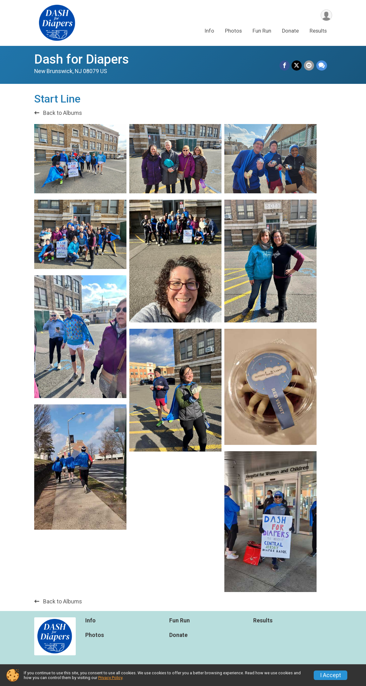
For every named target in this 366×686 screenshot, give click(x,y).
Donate (290, 31)
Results (318, 31)
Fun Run (262, 31)
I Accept (330, 675)
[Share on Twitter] (297, 66)
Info (209, 31)
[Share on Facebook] (285, 66)
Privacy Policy (110, 677)
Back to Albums (58, 113)
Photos (233, 31)
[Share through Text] (321, 66)
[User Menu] (326, 15)
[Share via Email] (309, 66)
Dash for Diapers (81, 59)
